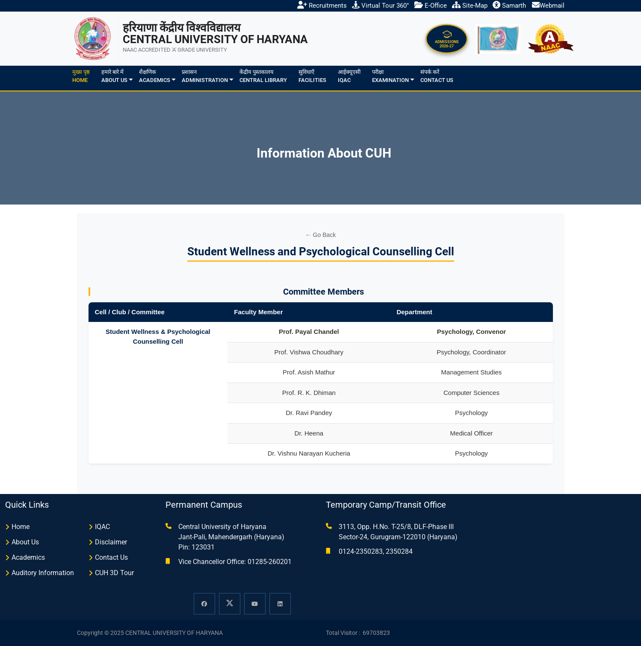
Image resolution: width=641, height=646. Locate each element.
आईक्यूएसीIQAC (349, 76)
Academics (28, 557)
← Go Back (320, 234)
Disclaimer (111, 542)
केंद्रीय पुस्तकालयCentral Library (263, 76)
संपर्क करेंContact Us (436, 76)
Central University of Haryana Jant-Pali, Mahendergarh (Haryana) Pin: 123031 (231, 537)
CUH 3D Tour (114, 573)
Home (21, 527)
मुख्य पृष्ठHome (81, 76)
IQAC (102, 527)
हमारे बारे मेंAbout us (114, 76)
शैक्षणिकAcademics (154, 76)
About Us (25, 542)
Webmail (548, 5)
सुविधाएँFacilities (312, 76)
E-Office (430, 5)
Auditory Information (43, 573)
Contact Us (111, 557)
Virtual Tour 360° (380, 5)
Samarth (509, 5)
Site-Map (469, 5)
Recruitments (322, 5)
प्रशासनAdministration (205, 76)
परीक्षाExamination (390, 76)
